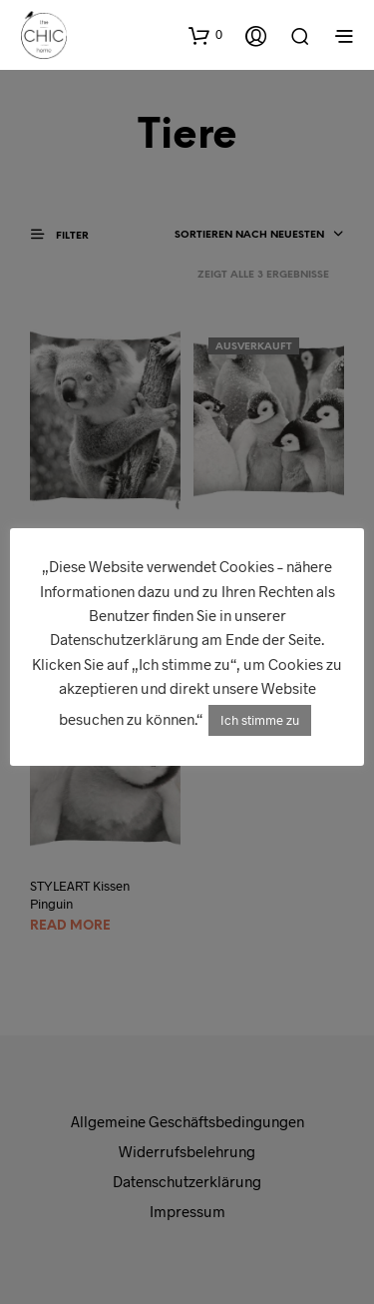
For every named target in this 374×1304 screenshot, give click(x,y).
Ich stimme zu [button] (259, 720)
